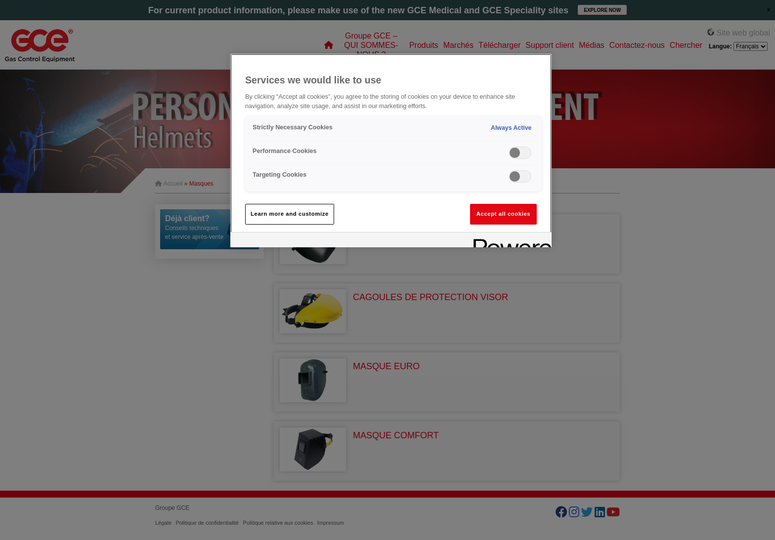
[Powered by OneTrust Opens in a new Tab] (509, 241)
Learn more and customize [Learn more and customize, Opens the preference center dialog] (290, 214)
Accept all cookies (503, 214)
